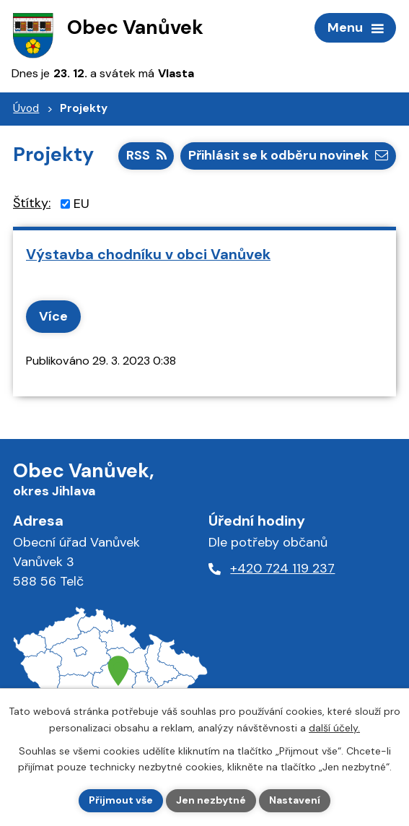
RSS (146, 155)
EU (81, 203)
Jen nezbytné (211, 800)
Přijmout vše (121, 800)
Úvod (26, 108)
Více (53, 316)
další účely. (334, 727)
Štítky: (31, 203)
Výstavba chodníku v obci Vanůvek (148, 254)
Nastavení (294, 800)
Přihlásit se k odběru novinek (288, 155)
